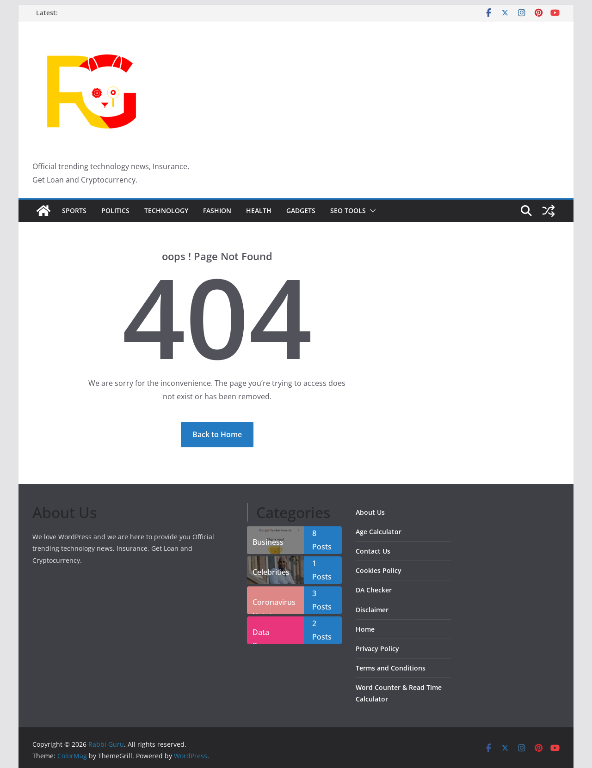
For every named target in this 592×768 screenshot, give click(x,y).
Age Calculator (378, 531)
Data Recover (267, 635)
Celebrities (271, 572)
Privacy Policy (377, 648)
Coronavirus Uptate (274, 605)
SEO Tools (348, 210)
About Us (370, 512)
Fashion (217, 210)
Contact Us (373, 551)
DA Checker (374, 589)
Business (268, 542)
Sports (74, 210)
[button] (371, 210)
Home (365, 629)
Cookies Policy (378, 570)
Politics (115, 210)
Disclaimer (372, 609)
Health (258, 210)
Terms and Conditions (391, 668)
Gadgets (300, 210)
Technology (166, 210)
